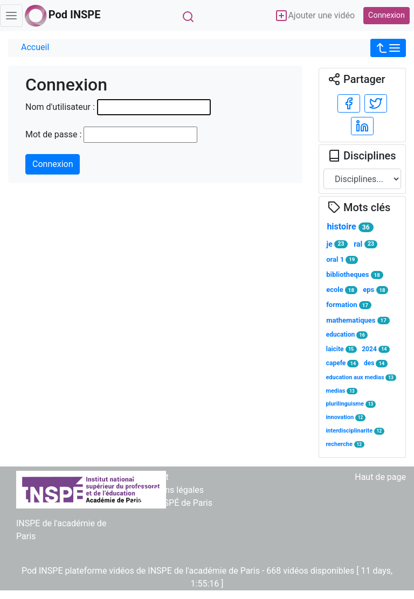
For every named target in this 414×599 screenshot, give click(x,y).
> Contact (150, 477)
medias (341, 390)
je (337, 244)
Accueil (35, 47)
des (376, 363)
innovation (345, 417)
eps (375, 289)
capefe (342, 363)
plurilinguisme (351, 403)
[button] (388, 48)
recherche (345, 444)
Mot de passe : (53, 134)
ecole (341, 289)
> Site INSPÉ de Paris (172, 503)
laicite (341, 349)
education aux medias (361, 377)
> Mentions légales (168, 490)
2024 (376, 349)
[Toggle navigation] (11, 15)
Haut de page (380, 477)
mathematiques (357, 320)
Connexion (386, 15)
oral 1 (342, 259)
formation (348, 305)
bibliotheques (354, 274)
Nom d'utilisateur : (60, 107)
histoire (350, 226)
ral (365, 244)
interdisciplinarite (355, 430)
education (347, 335)
